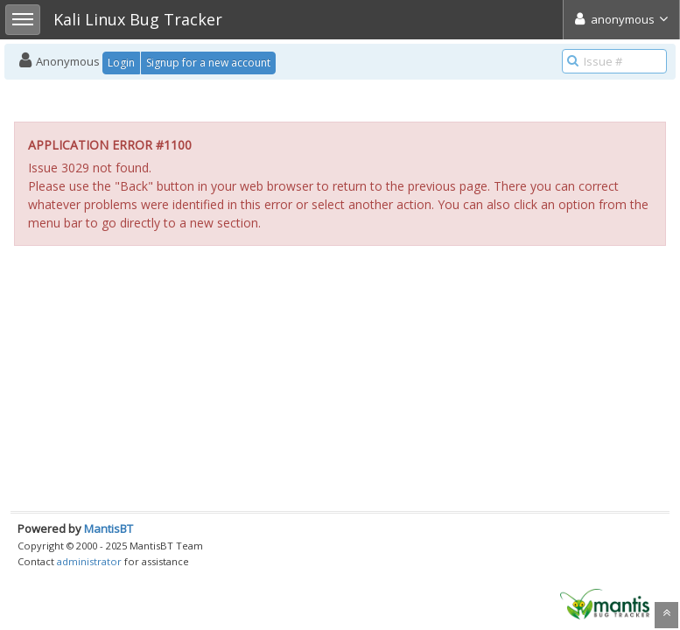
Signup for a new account (208, 62)
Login (121, 62)
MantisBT (108, 528)
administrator (89, 561)
